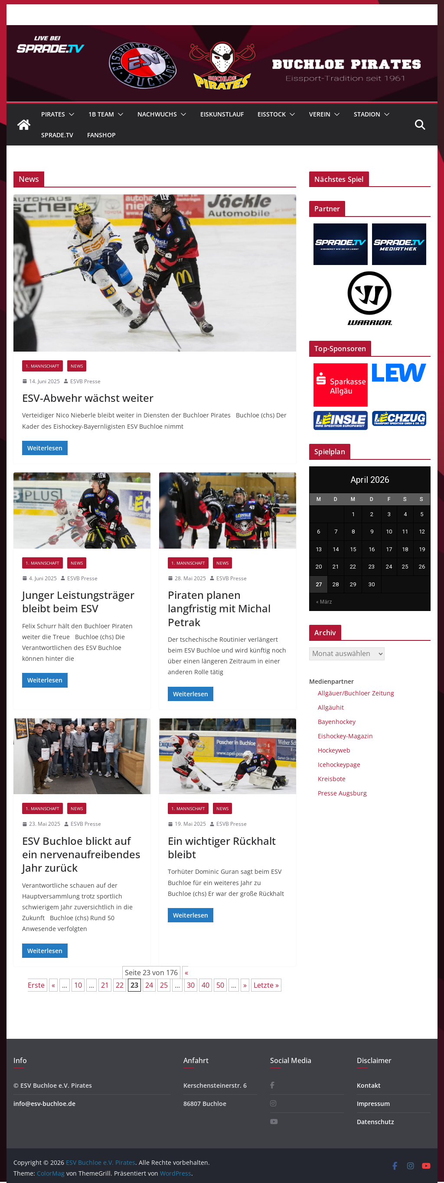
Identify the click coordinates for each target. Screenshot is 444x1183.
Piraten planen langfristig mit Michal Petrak (219, 608)
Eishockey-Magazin (345, 736)
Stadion (367, 114)
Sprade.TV (57, 135)
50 (220, 985)
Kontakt (369, 1085)
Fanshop (101, 135)
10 (78, 985)
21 (105, 985)
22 (120, 985)
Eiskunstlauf (222, 114)
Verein (319, 114)
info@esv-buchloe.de (44, 1103)
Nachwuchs (157, 114)
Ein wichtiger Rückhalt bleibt (222, 847)
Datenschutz (375, 1122)
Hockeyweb (334, 750)
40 (205, 985)
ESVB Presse (85, 381)
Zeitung (382, 693)
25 (164, 985)
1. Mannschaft (42, 366)
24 (149, 985)
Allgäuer (330, 693)
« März (324, 602)
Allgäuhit (331, 707)
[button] (70, 114)
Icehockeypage (339, 764)
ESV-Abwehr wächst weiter (87, 398)
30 (191, 985)
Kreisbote (332, 779)
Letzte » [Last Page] (266, 985)
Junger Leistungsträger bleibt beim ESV (78, 601)
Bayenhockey (337, 722)
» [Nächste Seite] (245, 985)
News (77, 366)
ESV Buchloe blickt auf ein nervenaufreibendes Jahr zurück (81, 854)
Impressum (373, 1103)
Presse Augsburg (342, 793)
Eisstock (272, 114)
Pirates (53, 114)
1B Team (101, 114)
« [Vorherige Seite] (53, 985)
